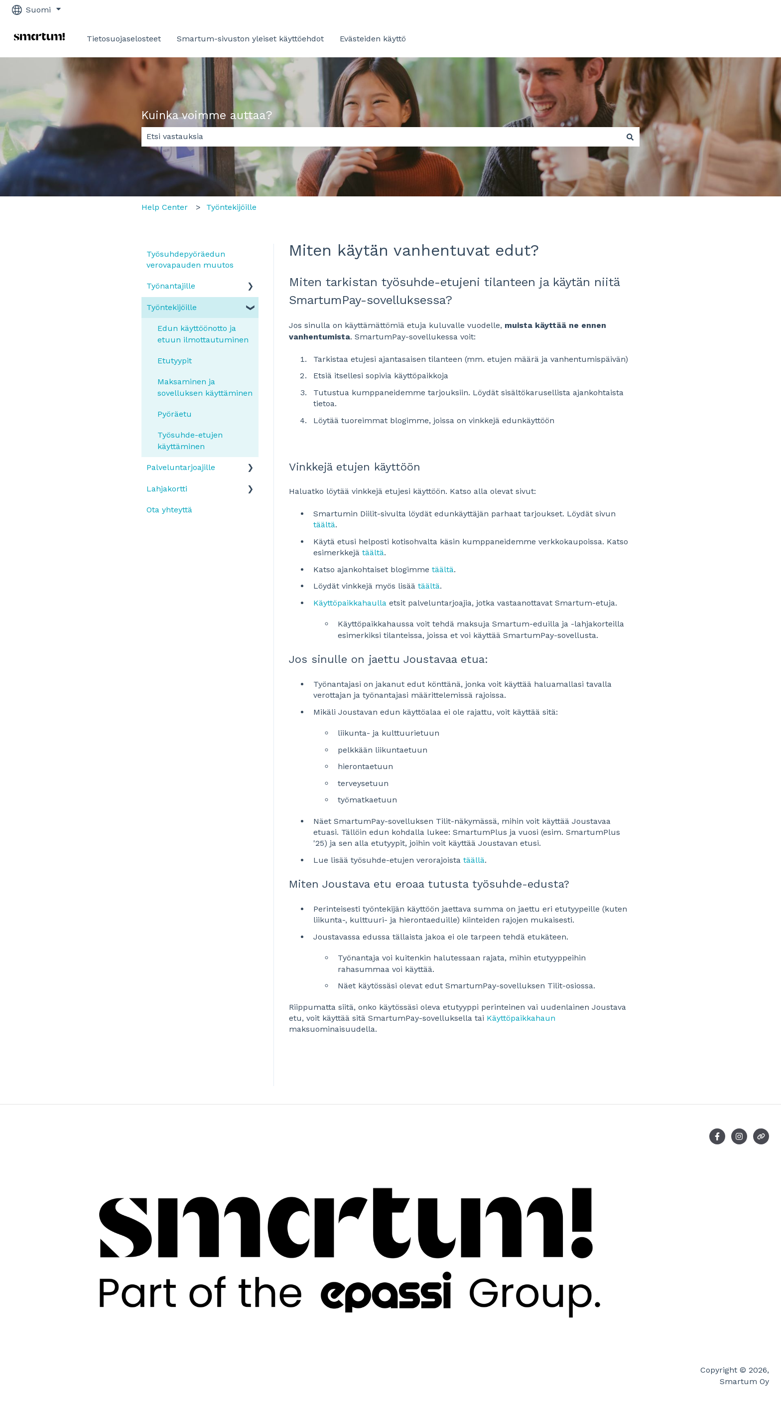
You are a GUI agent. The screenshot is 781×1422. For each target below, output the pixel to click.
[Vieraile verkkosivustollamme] (761, 1136)
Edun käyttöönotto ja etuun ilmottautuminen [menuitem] (203, 333)
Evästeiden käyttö (373, 38)
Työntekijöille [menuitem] (171, 307)
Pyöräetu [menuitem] (174, 414)
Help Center (164, 207)
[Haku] (630, 136)
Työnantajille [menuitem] (170, 286)
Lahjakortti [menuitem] (166, 488)
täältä (324, 524)
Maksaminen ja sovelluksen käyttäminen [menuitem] (205, 387)
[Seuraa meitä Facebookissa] (717, 1136)
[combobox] (381, 136)
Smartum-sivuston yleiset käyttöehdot (250, 38)
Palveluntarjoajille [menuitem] (180, 467)
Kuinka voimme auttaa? (206, 115)
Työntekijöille (231, 207)
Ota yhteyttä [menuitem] (169, 509)
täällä (474, 860)
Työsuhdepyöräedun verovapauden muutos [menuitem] (190, 259)
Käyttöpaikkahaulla (350, 603)
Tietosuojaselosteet (124, 38)
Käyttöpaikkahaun (521, 1018)
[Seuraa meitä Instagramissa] (739, 1136)
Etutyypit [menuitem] (174, 360)
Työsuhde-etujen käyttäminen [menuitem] (190, 440)
